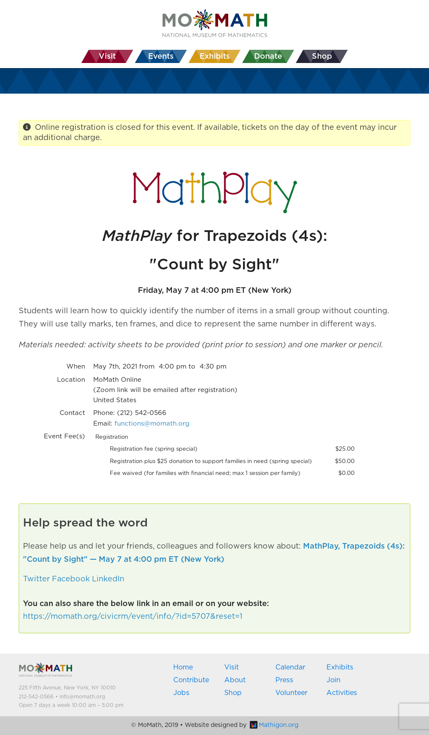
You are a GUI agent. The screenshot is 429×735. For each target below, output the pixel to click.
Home (183, 667)
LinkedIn (108, 579)
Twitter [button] (36, 579)
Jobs (181, 692)
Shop (233, 692)
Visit (231, 667)
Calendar (290, 667)
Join (333, 680)
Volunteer (291, 692)
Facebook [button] (71, 579)
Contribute (191, 680)
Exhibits (339, 667)
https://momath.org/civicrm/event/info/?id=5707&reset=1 (132, 617)
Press (284, 680)
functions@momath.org (151, 423)
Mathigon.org (274, 725)
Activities (341, 692)
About (235, 680)
